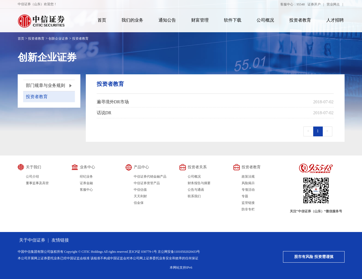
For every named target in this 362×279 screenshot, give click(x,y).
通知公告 (167, 20)
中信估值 (140, 190)
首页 (102, 20)
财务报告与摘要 (199, 183)
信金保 (139, 203)
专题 (245, 196)
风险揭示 (248, 183)
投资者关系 (197, 167)
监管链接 (248, 203)
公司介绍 (32, 176)
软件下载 (232, 20)
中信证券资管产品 (147, 183)
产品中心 (141, 167)
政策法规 (248, 176)
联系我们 (194, 196)
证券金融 (86, 183)
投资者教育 (300, 20)
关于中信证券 (32, 240)
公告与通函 (196, 190)
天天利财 (140, 196)
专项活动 (248, 190)
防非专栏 (248, 209)
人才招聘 (335, 20)
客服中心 (86, 190)
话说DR (104, 112)
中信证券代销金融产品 (150, 176)
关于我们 (33, 167)
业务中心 (87, 167)
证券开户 (314, 4)
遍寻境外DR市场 (113, 101)
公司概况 (265, 20)
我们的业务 (132, 20)
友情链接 (60, 240)
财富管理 (200, 20)
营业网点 (333, 4)
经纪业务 (86, 176)
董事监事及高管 (37, 183)
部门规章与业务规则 (45, 85)
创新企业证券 (58, 38)
